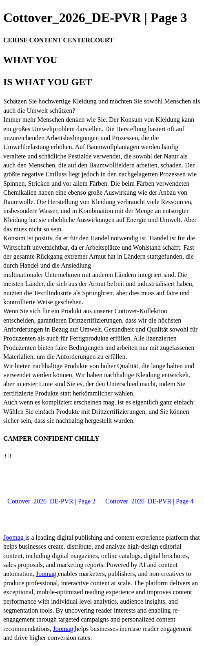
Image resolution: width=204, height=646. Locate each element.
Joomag (14, 537)
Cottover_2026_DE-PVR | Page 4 (149, 501)
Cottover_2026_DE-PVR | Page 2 (51, 501)
